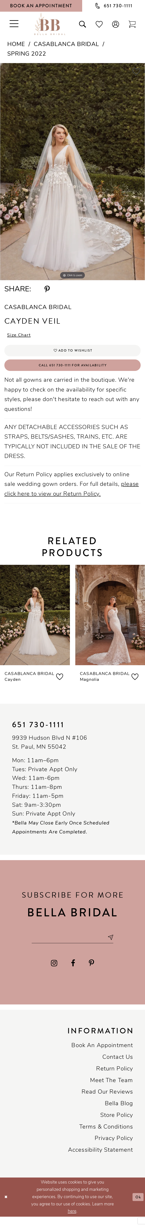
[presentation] (35, 621)
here (72, 1220)
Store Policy (116, 1123)
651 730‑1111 (38, 731)
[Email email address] (72, 944)
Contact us (117, 1066)
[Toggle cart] (132, 24)
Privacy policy (114, 1147)
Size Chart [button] (21, 336)
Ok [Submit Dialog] (137, 1205)
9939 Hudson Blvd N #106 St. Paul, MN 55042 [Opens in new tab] (49, 749)
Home (16, 44)
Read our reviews (107, 1100)
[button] (115, 24)
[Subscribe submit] (117, 944)
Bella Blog (119, 1112)
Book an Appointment (102, 1054)
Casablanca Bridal (66, 44)
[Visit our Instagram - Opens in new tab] (54, 971)
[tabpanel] (72, 171)
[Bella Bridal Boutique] (49, 23)
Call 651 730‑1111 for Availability (73, 370)
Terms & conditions (106, 1135)
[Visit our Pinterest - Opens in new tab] (91, 971)
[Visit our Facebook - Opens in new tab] (73, 971)
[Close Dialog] (6, 1205)
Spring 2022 (26, 54)
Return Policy (114, 1077)
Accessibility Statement (100, 1158)
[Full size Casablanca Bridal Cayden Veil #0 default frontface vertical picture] (72, 171)
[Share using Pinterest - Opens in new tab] (47, 289)
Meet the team (111, 1089)
